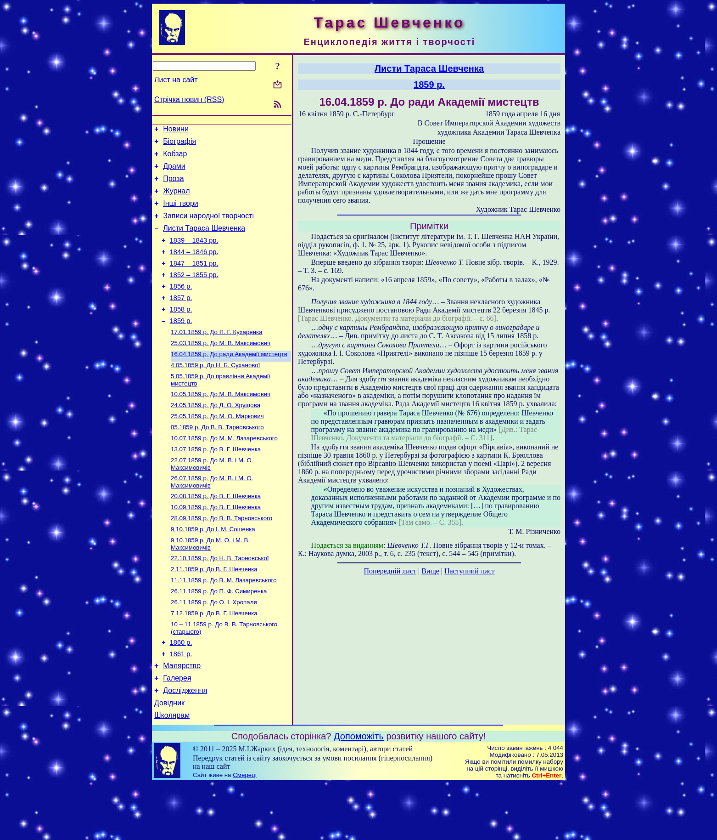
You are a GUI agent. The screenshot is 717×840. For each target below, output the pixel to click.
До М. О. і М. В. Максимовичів (210, 584)
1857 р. (181, 318)
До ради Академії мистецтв (229, 380)
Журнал (176, 199)
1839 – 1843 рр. (194, 254)
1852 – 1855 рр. (194, 292)
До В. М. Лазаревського (224, 622)
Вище (430, 571)
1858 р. (181, 331)
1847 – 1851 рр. (194, 280)
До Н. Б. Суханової (215, 392)
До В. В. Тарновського (217, 458)
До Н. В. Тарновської (220, 599)
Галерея (177, 730)
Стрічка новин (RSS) (189, 99)
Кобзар (175, 158)
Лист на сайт (176, 80)
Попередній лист (390, 571)
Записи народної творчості (208, 227)
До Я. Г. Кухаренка (217, 356)
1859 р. (181, 344)
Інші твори (180, 213)
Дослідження (185, 744)
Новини (176, 130)
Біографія (179, 144)
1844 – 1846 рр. (194, 267)
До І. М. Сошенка (213, 568)
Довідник (169, 757)
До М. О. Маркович (217, 446)
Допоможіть (359, 792)
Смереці (245, 831)
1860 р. (181, 690)
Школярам (172, 771)
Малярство (182, 716)
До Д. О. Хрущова (215, 434)
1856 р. (181, 305)
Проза (173, 185)
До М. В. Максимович (220, 368)
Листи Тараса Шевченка (204, 240)
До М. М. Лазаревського (224, 470)
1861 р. (181, 703)
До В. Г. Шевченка (216, 482)
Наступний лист (469, 571)
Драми (174, 172)
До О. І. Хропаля (214, 646)
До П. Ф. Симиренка (219, 634)
